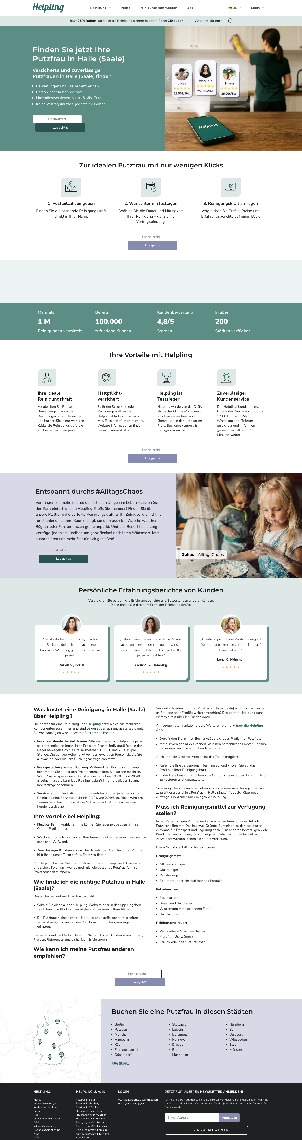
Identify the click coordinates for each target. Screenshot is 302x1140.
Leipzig (177, 987)
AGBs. (125, 413)
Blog (190, 8)
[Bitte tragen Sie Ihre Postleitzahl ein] (57, 119)
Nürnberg (236, 982)
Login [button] (255, 8)
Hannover (179, 997)
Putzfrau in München (87, 1065)
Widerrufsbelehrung (45, 1084)
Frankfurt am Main (128, 1008)
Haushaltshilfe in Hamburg (91, 1077)
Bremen (178, 1008)
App (36, 1073)
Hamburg (122, 997)
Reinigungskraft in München (92, 1084)
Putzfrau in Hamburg (87, 1062)
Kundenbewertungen (45, 1062)
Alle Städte (120, 1021)
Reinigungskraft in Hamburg (92, 1088)
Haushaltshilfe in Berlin (89, 1069)
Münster (235, 1008)
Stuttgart (179, 982)
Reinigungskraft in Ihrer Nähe (92, 1092)
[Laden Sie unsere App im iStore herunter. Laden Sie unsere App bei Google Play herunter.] (109, 1109)
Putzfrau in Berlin (86, 1058)
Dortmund (180, 992)
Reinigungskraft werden (158, 8)
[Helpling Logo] (48, 8)
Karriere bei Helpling (45, 1065)
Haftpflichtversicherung (47, 1088)
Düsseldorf (123, 1013)
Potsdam (121, 987)
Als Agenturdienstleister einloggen (138, 1058)
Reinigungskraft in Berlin (90, 1080)
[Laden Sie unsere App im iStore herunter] (83, 1109)
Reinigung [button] (98, 8)
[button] (235, 8)
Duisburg (236, 992)
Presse (37, 1058)
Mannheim (180, 1013)
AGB (36, 1080)
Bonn (233, 987)
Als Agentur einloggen (131, 1062)
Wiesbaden (238, 997)
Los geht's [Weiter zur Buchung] (108, 119)
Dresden (178, 1003)
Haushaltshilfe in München (91, 1073)
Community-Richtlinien (47, 1077)
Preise (125, 8)
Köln (118, 1003)
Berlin (119, 982)
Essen (233, 1003)
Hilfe (36, 1096)
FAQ (36, 1092)
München (122, 992)
